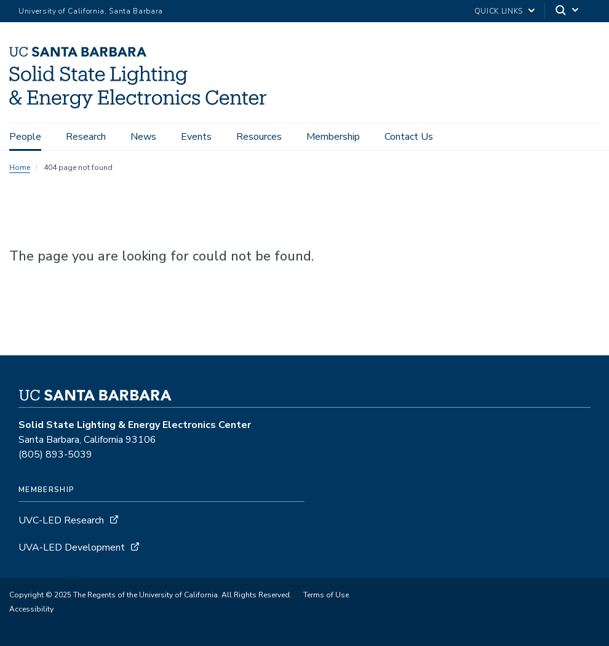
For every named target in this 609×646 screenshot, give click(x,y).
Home (19, 167)
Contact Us (408, 136)
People (25, 136)
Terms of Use (326, 595)
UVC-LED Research (61, 520)
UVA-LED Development (72, 547)
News (143, 136)
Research (86, 136)
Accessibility (31, 609)
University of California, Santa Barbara (90, 11)
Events (196, 136)
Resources (259, 136)
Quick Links (498, 11)
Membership (333, 136)
